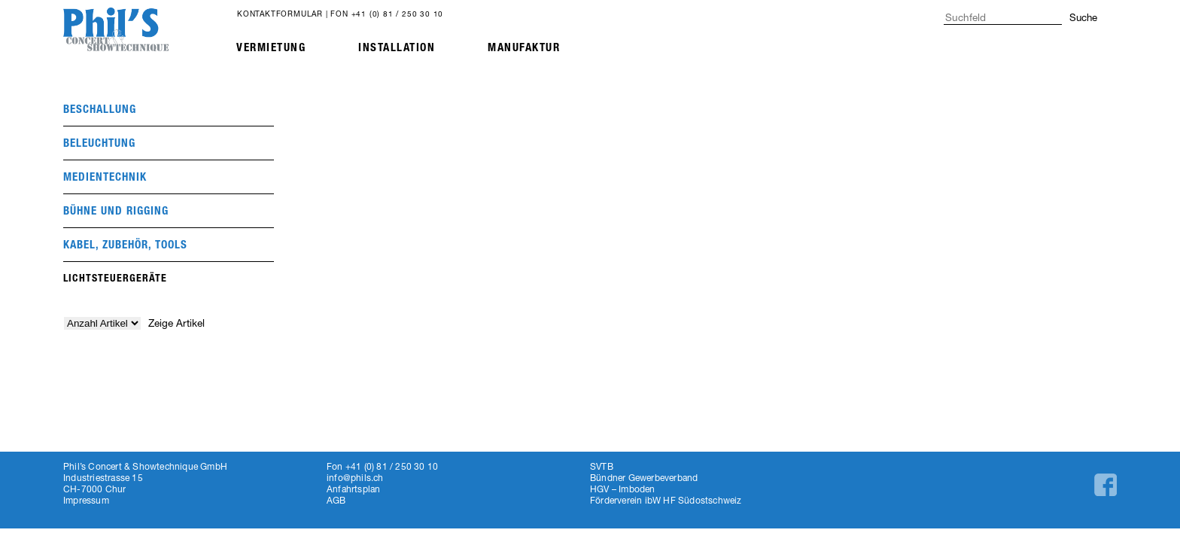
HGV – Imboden (622, 489)
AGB (336, 500)
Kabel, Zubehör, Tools (125, 244)
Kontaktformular (280, 13)
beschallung (99, 109)
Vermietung (271, 47)
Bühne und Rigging (116, 211)
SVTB (601, 466)
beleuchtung (99, 143)
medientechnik (105, 177)
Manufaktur (524, 47)
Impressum (86, 500)
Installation (396, 47)
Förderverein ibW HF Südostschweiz (666, 500)
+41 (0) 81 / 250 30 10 (397, 13)
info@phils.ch (355, 477)
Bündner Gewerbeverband (644, 477)
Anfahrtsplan (353, 489)
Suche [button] (1083, 17)
